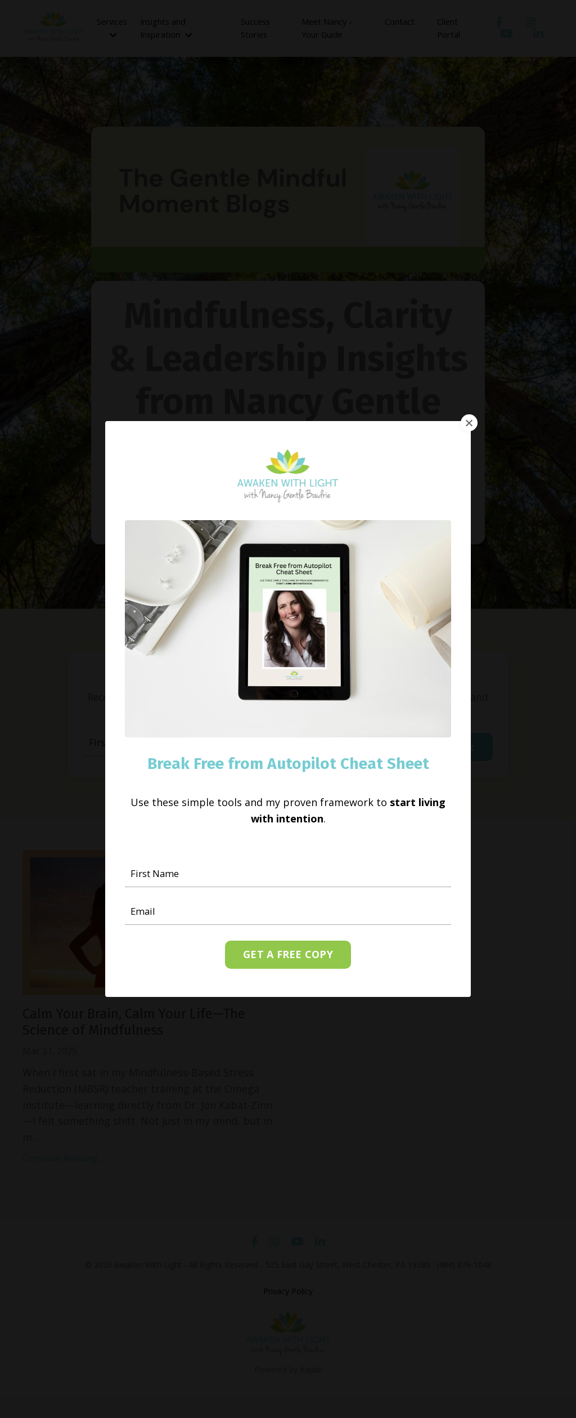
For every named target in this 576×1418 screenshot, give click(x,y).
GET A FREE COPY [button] (288, 956)
